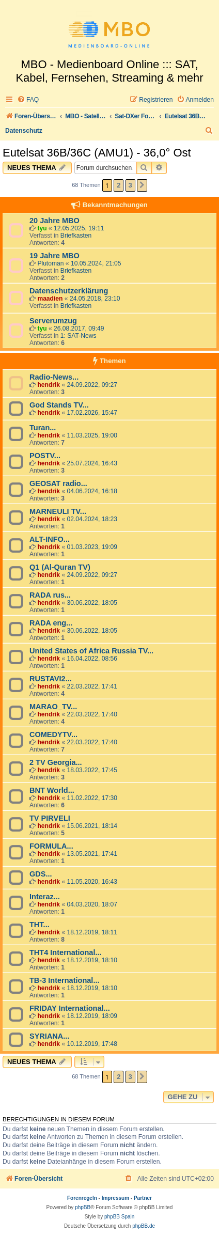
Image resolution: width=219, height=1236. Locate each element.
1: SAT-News (78, 335)
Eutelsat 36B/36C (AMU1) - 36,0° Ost (97, 152)
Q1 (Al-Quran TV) (59, 567)
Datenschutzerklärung (68, 291)
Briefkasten (76, 235)
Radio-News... (54, 377)
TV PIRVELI (49, 818)
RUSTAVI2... (50, 679)
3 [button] (130, 185)
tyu (41, 228)
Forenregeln (82, 1198)
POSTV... (44, 455)
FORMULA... (51, 846)
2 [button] (118, 185)
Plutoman (50, 263)
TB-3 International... (64, 980)
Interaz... (44, 897)
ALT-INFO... (49, 539)
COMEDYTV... (53, 734)
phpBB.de (143, 1226)
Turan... (42, 428)
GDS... (40, 874)
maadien (49, 298)
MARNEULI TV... (57, 511)
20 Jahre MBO (54, 220)
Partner (143, 1198)
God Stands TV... (59, 405)
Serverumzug (53, 321)
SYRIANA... (49, 1036)
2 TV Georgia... (55, 762)
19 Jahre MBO (54, 256)
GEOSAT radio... (58, 483)
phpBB (82, 1207)
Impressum (115, 1198)
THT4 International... (65, 952)
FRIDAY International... (69, 1008)
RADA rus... (50, 595)
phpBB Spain (119, 1216)
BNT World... (51, 790)
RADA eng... (50, 623)
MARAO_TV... (53, 706)
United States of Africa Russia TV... (91, 651)
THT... (39, 924)
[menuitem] (28, 100)
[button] (142, 185)
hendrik (48, 384)
